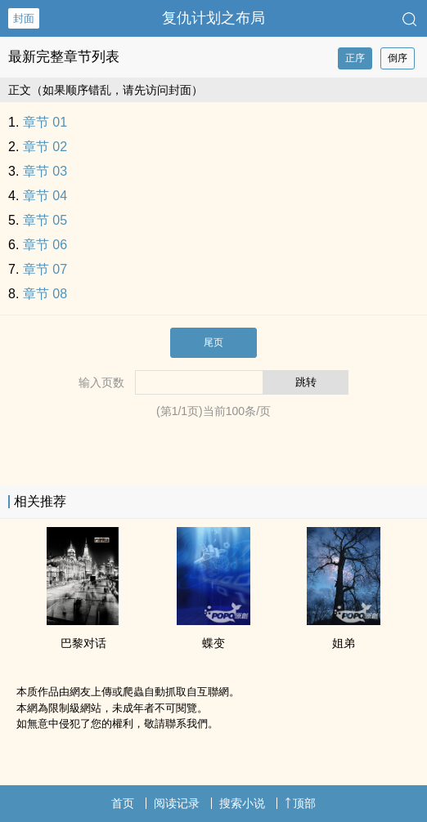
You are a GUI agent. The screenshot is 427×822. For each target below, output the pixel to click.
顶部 (300, 803)
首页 (122, 803)
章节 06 (45, 245)
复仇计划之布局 (213, 18)
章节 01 (45, 122)
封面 (23, 18)
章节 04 (45, 196)
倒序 (397, 58)
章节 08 (45, 294)
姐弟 (343, 643)
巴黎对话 (83, 643)
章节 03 (45, 171)
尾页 (213, 342)
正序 (355, 58)
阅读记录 (177, 803)
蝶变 (213, 643)
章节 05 (45, 220)
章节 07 (45, 269)
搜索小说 (242, 803)
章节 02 (45, 147)
